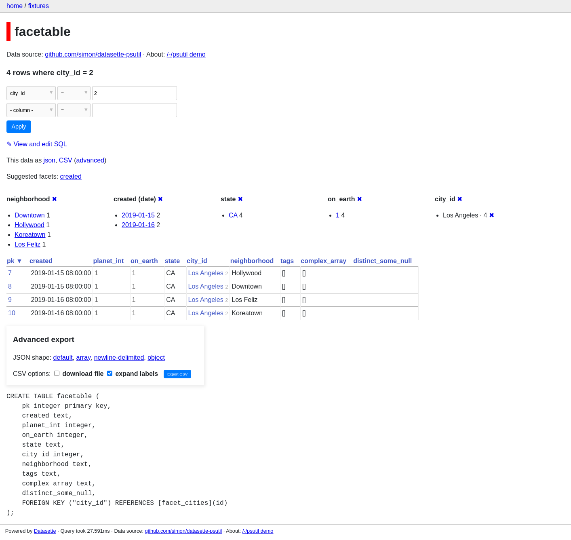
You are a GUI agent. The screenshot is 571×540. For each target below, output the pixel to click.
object (156, 357)
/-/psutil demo (186, 54)
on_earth (144, 260)
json (49, 160)
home (14, 5)
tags (287, 260)
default (63, 357)
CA (233, 215)
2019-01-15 (138, 215)
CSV (65, 160)
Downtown (30, 215)
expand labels (132, 373)
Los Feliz (27, 244)
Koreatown (30, 234)
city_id (197, 260)
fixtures (38, 5)
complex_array (323, 260)
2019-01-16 (138, 224)
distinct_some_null (382, 260)
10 (11, 313)
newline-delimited (119, 357)
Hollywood (29, 224)
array (83, 357)
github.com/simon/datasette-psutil (93, 54)
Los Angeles (205, 273)
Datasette (45, 531)
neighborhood (252, 260)
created (71, 176)
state (172, 260)
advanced (90, 160)
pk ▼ (15, 260)
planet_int (108, 260)
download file (79, 373)
